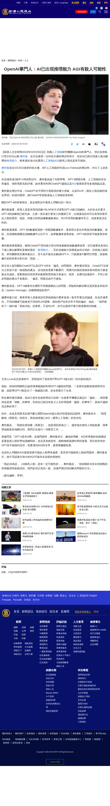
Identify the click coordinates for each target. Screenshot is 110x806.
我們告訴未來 (84, 675)
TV (93, 12)
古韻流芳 (77, 633)
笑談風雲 (77, 630)
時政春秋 (60, 637)
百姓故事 (82, 711)
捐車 (99, 3)
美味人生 (50, 689)
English (93, 595)
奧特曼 (24, 156)
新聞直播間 (82, 12)
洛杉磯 (32, 595)
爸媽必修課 (78, 644)
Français (6, 600)
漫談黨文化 (83, 714)
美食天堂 (50, 685)
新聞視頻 (45, 621)
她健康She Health (98, 630)
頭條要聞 (18, 643)
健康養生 (95, 621)
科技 (20, 60)
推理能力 (12, 160)
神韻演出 (18, 654)
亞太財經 (44, 662)
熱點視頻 (29, 643)
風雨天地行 (83, 703)
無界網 (6, 743)
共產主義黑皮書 (85, 707)
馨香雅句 (77, 637)
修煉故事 (82, 718)
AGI (56, 160)
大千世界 (50, 696)
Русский (17, 600)
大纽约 (15, 595)
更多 (28, 743)
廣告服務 (77, 733)
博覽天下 (18, 650)
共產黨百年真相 (85, 682)
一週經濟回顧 (46, 651)
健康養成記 (95, 637)
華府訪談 (44, 648)
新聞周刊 (44, 644)
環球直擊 (44, 630)
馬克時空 (60, 659)
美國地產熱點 (79, 651)
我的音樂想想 (52, 711)
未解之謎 (77, 626)
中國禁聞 (44, 633)
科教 (24, 638)
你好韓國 (50, 682)
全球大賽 (29, 654)
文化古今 (77, 648)
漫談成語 (77, 641)
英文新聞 (75, 3)
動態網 (97, 739)
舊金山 (63, 595)
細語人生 (60, 666)
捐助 (91, 3)
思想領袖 (60, 641)
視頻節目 (41, 611)
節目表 (54, 611)
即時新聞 (18, 647)
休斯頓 (48, 595)
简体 (49, 3)
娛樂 (32, 627)
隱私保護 (42, 733)
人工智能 (57, 152)
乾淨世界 (46, 739)
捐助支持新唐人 (83, 611)
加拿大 (23, 595)
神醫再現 (94, 641)
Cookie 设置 (55, 762)
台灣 (24, 631)
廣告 (84, 3)
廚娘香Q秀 (51, 700)
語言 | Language (61, 3)
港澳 (24, 627)
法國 (56, 595)
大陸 (16, 638)
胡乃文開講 (95, 633)
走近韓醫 (94, 644)
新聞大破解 (61, 644)
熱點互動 (60, 630)
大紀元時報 (34, 739)
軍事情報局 (61, 648)
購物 (106, 3)
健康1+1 (94, 626)
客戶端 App (101, 733)
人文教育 (78, 621)
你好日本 (50, 678)
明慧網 (88, 739)
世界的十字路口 (63, 655)
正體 (44, 3)
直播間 (65, 611)
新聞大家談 (61, 626)
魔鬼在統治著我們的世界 (89, 689)
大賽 (26, 3)
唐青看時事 (61, 651)
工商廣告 (82, 722)
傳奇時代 (82, 678)
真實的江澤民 (84, 696)
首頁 (3, 60)
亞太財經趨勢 (46, 659)
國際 (16, 627)
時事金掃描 (61, 633)
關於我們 (19, 733)
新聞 (18, 621)
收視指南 (31, 733)
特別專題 (83, 670)
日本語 (27, 600)
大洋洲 (40, 595)
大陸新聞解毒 (62, 662)
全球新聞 (44, 626)
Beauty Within (52, 693)
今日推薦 (29, 647)
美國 (16, 631)
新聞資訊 (12, 60)
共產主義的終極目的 (87, 685)
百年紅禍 (82, 700)
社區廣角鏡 (45, 655)
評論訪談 (61, 621)
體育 (32, 631)
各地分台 (34, 3)
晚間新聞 (44, 637)
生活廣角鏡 (51, 675)
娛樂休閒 (51, 670)
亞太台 (72, 595)
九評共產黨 (83, 693)
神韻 (18, 3)
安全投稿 (65, 733)
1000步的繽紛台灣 (53, 705)
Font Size (96, 144)
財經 (24, 634)
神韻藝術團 (20, 739)
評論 (16, 634)
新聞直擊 (44, 641)
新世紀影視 (18, 743)
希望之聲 (58, 739)
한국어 (36, 600)
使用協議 (54, 733)
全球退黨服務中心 (73, 739)
